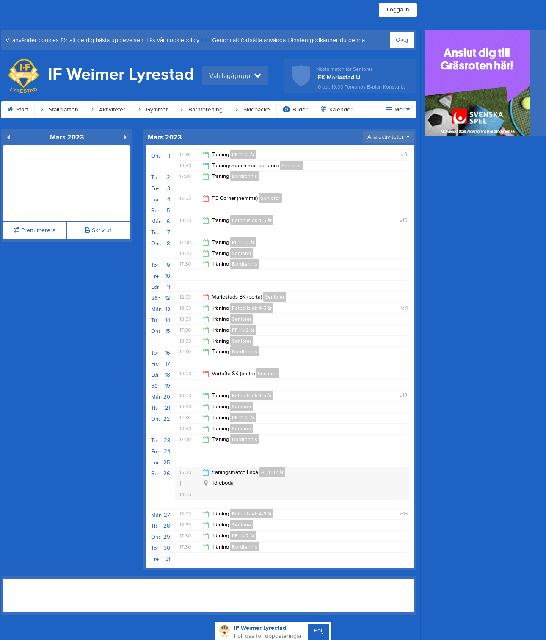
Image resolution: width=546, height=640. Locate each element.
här (205, 40)
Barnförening (202, 110)
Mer (398, 110)
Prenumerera (34, 230)
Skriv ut (98, 230)
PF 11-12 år (243, 154)
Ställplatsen (59, 110)
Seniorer (291, 165)
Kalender (337, 110)
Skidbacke (253, 110)
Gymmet (153, 110)
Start (18, 110)
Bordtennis (244, 176)
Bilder (295, 110)
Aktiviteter (108, 110)
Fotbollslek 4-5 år (252, 220)
